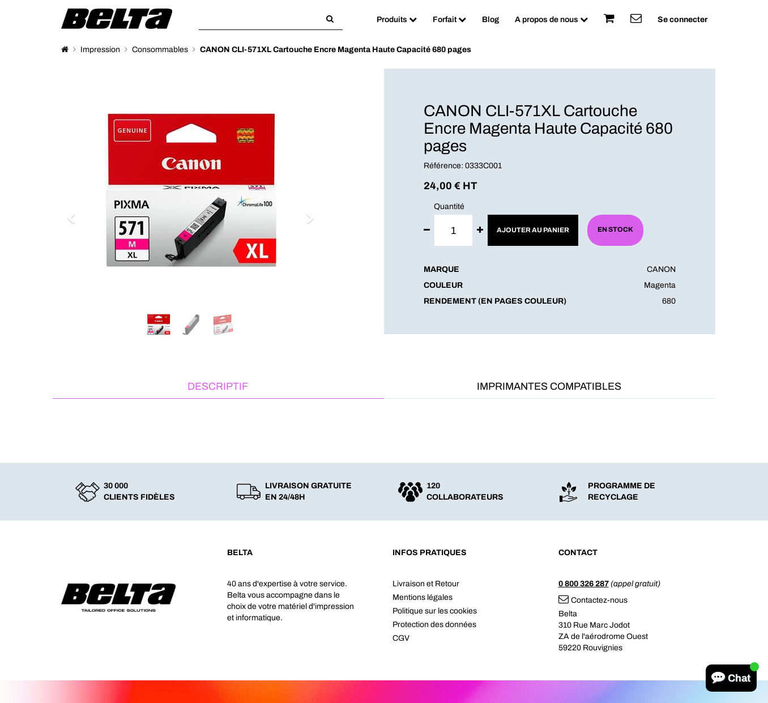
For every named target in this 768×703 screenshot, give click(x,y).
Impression (100, 49)
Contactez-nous (593, 600)
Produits (397, 19)
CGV (400, 638)
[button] (75, 213)
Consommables (160, 49)
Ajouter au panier (533, 230)
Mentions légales (422, 597)
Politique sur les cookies (434, 611)
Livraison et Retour (425, 584)
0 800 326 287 (583, 584)
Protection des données (434, 624)
